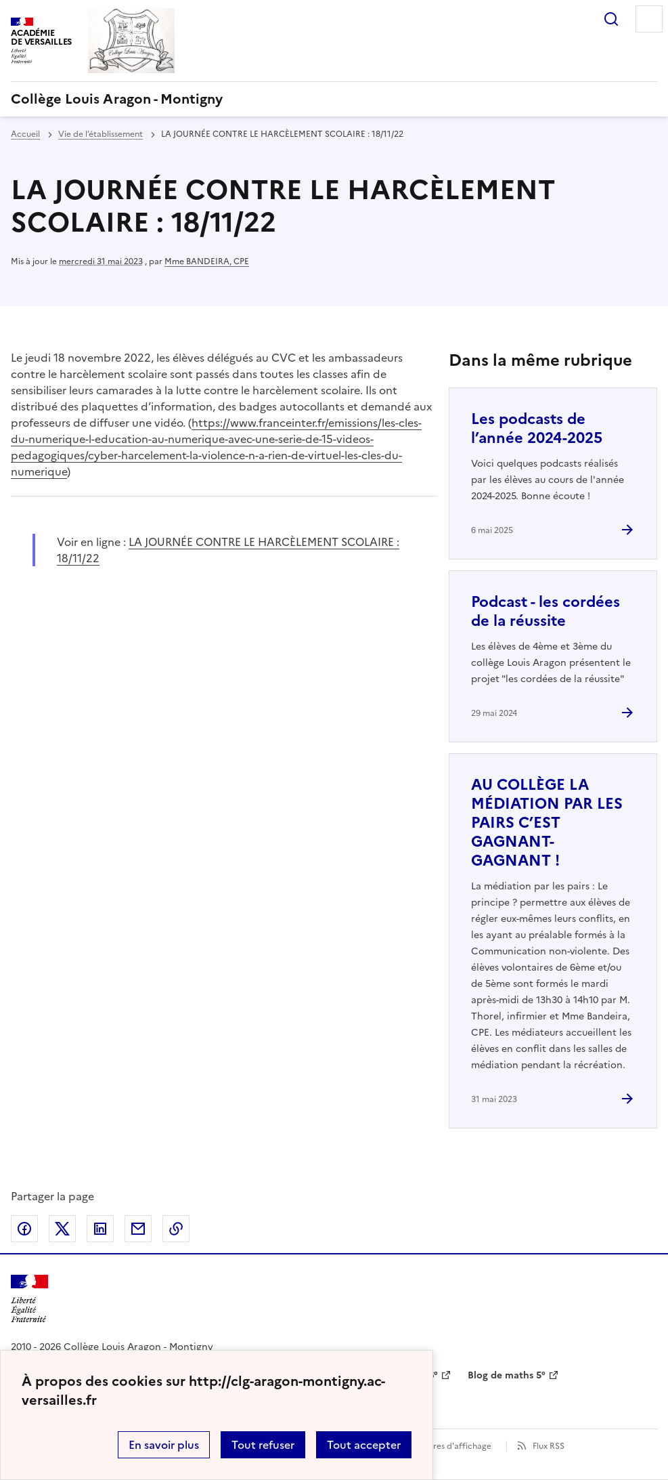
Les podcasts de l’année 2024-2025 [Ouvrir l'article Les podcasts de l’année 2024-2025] (536, 428)
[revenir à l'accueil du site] (334, 98)
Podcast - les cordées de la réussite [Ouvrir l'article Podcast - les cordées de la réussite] (545, 611)
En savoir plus (164, 1445)
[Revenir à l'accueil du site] (29, 1299)
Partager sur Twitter (62, 1228)
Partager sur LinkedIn (100, 1228)
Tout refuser (262, 1445)
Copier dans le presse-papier (176, 1228)
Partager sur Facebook (24, 1228)
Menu (649, 19)
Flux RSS (548, 1446)
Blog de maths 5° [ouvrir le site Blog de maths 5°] (506, 1375)
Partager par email (138, 1228)
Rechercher (611, 19)
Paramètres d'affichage (445, 1446)
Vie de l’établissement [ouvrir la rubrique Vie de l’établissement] (100, 134)
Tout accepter (364, 1445)
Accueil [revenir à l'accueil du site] (25, 134)
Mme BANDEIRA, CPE (206, 261)
